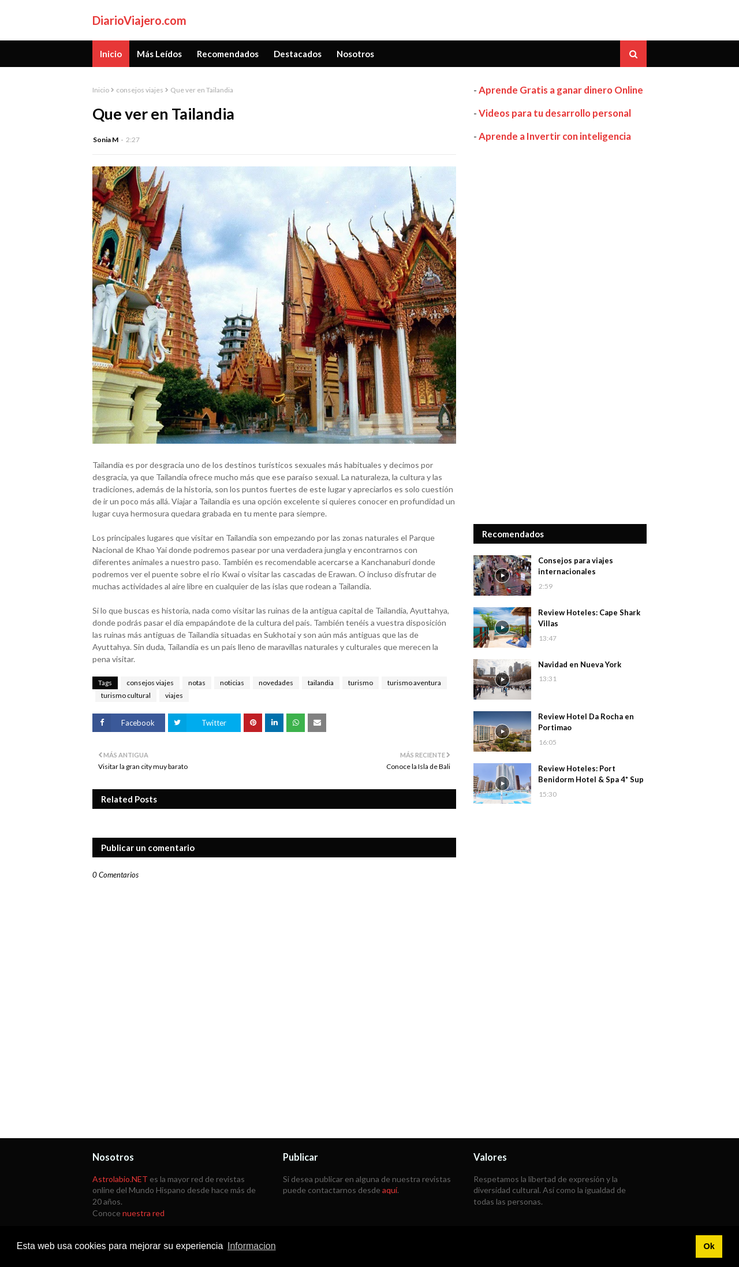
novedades (276, 682)
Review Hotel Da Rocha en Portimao (586, 722)
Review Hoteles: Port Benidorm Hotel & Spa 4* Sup (591, 774)
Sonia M (105, 139)
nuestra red (143, 1213)
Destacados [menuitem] (298, 54)
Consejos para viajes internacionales (575, 566)
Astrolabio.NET (120, 1179)
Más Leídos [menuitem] (159, 54)
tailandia (321, 682)
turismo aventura (414, 682)
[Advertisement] (560, 333)
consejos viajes (139, 90)
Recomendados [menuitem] (228, 54)
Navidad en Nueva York (579, 664)
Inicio (100, 90)
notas (197, 682)
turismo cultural (126, 695)
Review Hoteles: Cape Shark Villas (589, 618)
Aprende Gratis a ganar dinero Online (561, 90)
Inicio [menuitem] (111, 54)
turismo (360, 682)
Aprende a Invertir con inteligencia (555, 136)
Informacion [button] (251, 1246)
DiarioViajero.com (139, 20)
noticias (232, 682)
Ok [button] (708, 1246)
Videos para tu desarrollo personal (555, 113)
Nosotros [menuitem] (355, 54)
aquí (389, 1190)
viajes (174, 695)
